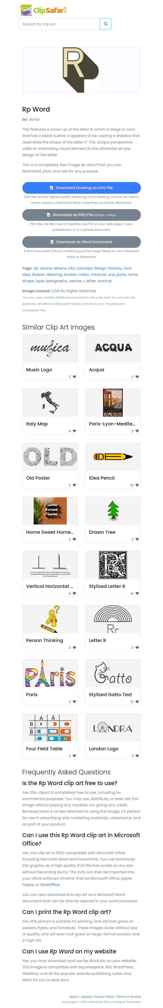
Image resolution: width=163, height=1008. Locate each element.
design (100, 268)
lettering (54, 274)
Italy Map (37, 424)
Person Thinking (44, 640)
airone (46, 268)
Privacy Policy (104, 997)
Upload (86, 997)
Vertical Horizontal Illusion (56, 586)
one (111, 274)
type (40, 281)
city (71, 268)
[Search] (59, 24)
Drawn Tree (102, 532)
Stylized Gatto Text (110, 694)
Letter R (97, 640)
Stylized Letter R (107, 586)
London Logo (104, 748)
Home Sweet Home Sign (54, 532)
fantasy (115, 268)
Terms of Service (128, 997)
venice (75, 281)
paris (121, 274)
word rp (105, 281)
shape (28, 281)
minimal (98, 274)
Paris (32, 694)
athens (59, 268)
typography (56, 281)
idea (26, 274)
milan (84, 274)
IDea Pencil (102, 478)
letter (91, 281)
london (70, 274)
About (73, 997)
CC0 (55, 291)
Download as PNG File (81, 215)
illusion (38, 274)
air (35, 268)
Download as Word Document (81, 242)
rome (133, 274)
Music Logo (39, 369)
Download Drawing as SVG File (81, 187)
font (127, 268)
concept (84, 268)
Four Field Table (44, 748)
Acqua (96, 369)
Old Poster (38, 478)
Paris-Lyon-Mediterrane (117, 424)
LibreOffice (50, 884)
